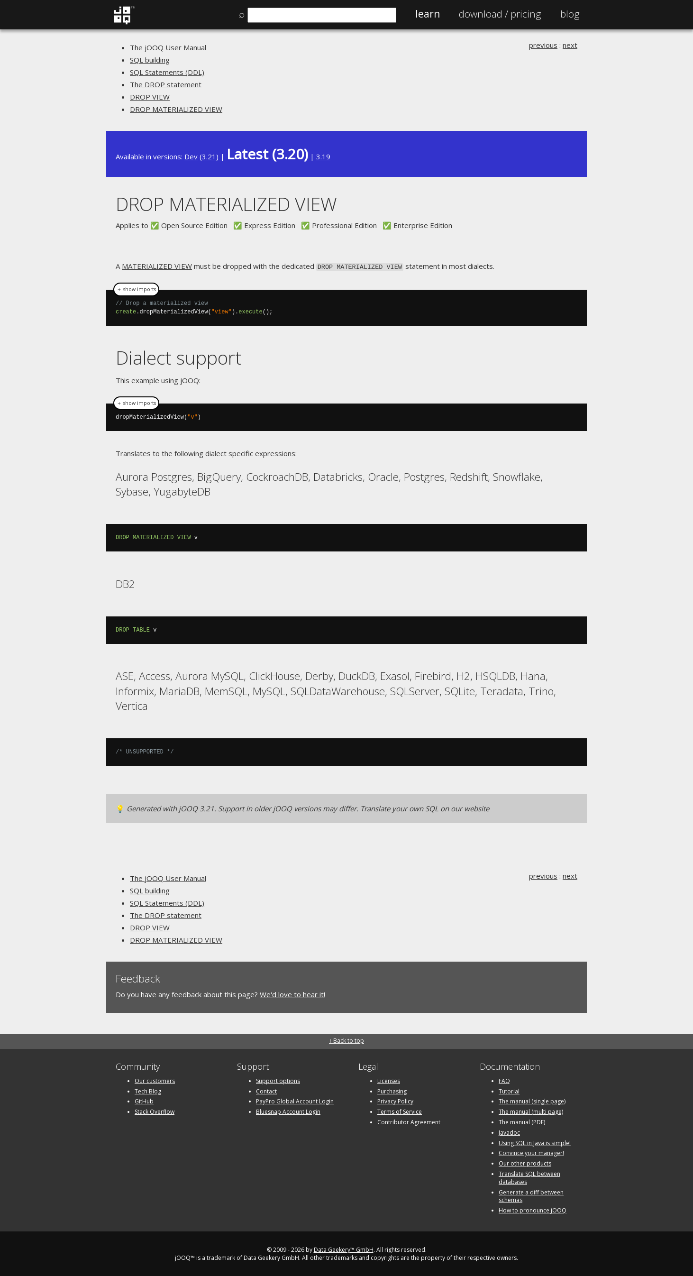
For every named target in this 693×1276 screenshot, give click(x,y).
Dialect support (179, 356)
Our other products (525, 1162)
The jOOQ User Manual (168, 47)
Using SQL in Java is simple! (535, 1142)
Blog (570, 13)
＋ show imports (136, 288)
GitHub (144, 1100)
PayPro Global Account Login (295, 1100)
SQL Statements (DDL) (167, 72)
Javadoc (509, 1132)
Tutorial (509, 1090)
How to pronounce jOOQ (532, 1209)
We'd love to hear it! (292, 993)
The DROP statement (165, 84)
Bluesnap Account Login (288, 1111)
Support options (278, 1080)
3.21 (209, 156)
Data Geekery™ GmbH (344, 1249)
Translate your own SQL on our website (424, 807)
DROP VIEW (150, 96)
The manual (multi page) (531, 1111)
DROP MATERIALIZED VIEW (176, 109)
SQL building (150, 59)
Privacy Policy (395, 1100)
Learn (427, 13)
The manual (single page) (532, 1100)
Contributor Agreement (408, 1121)
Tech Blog (148, 1090)
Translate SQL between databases (529, 1177)
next (570, 45)
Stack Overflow (154, 1111)
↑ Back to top (346, 1040)
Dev (191, 156)
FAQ (504, 1080)
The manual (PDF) (522, 1121)
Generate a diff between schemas (531, 1195)
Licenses (388, 1080)
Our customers (155, 1080)
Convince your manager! (531, 1152)
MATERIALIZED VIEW (157, 266)
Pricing (500, 13)
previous (543, 45)
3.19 (323, 156)
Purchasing (392, 1090)
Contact (266, 1090)
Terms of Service (399, 1111)
